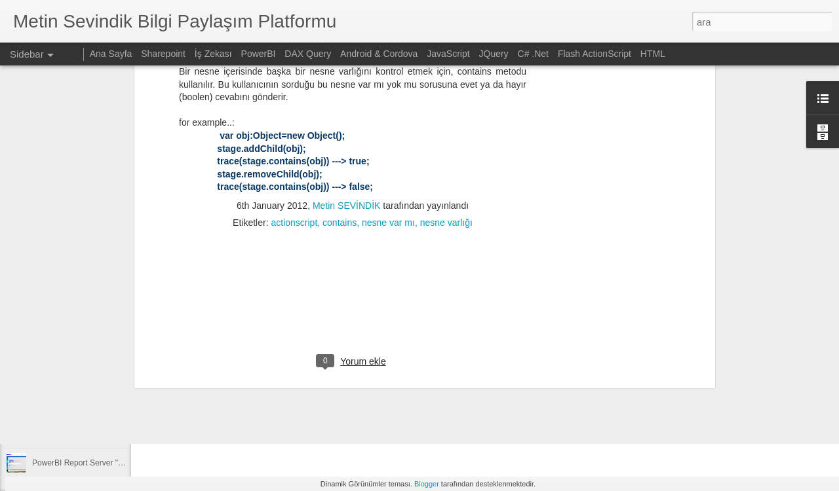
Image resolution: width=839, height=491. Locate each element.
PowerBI (258, 53)
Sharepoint (163, 53)
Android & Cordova (379, 53)
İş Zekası (213, 53)
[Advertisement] (352, 153)
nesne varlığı (446, 69)
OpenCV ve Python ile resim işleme (94, 433)
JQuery (494, 53)
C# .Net (533, 53)
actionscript (294, 69)
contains (339, 69)
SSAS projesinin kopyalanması (86, 374)
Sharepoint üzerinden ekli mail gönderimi (103, 404)
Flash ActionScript (594, 53)
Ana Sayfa (111, 53)
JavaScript (448, 53)
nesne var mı (388, 69)
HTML (652, 53)
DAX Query (307, 53)
